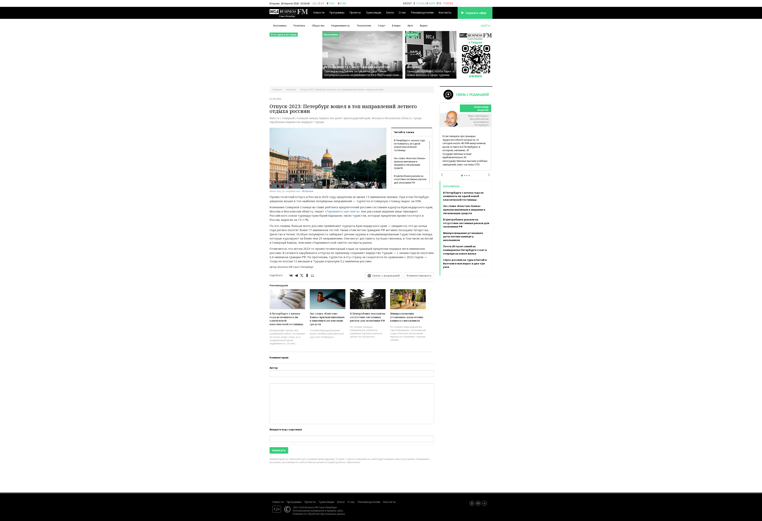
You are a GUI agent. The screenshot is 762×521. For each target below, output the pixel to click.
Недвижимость (340, 25)
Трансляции (373, 12)
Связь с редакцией (386, 275)
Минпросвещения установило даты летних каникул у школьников (406, 317)
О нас (402, 12)
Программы (336, 12)
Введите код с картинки (286, 429)
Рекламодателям (422, 12)
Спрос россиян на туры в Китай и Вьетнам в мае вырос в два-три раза (465, 263)
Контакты (445, 12)
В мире (396, 25)
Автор (274, 367)
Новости (318, 12)
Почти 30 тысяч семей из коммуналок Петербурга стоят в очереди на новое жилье (465, 250)
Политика (299, 25)
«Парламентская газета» (342, 211)
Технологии (364, 25)
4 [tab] (469, 175)
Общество (318, 25)
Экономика (280, 25)
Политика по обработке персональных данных (319, 513)
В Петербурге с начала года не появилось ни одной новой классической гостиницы (409, 145)
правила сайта (335, 510)
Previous (442, 174)
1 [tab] (462, 175)
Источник (307, 191)
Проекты (355, 12)
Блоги (390, 12)
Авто (410, 25)
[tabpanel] (465, 137)
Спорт (381, 25)
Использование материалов (308, 510)
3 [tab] (466, 175)
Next (489, 174)
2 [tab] (464, 175)
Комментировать (419, 275)
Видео (424, 25)
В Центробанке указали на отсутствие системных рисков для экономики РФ (410, 179)
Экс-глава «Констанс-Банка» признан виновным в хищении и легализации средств (409, 163)
